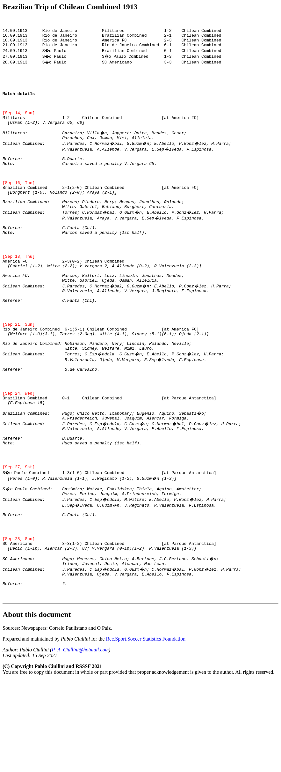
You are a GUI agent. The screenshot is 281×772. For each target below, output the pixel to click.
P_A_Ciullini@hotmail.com (80, 736)
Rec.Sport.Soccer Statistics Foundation (145, 725)
